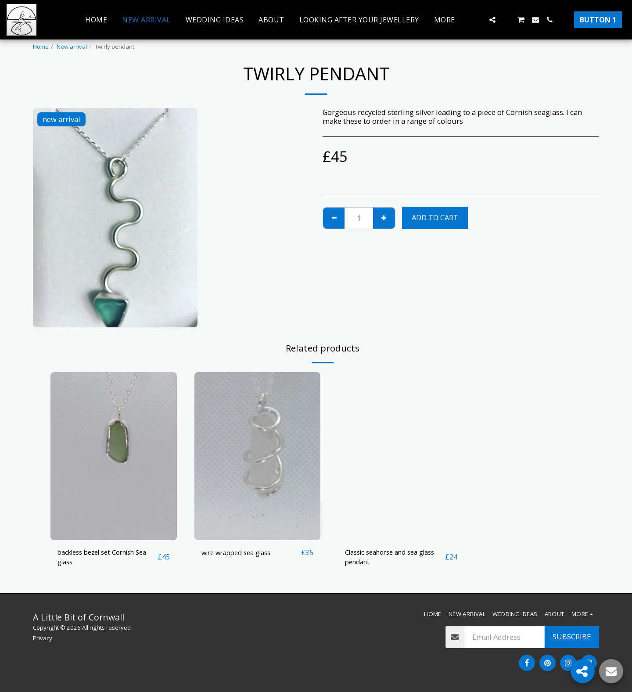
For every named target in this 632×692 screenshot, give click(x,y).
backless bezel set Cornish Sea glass (101, 557)
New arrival (72, 46)
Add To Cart (435, 217)
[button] (478, 19)
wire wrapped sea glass (240, 552)
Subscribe (572, 636)
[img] (113, 456)
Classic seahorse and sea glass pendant (386, 557)
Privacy (42, 638)
